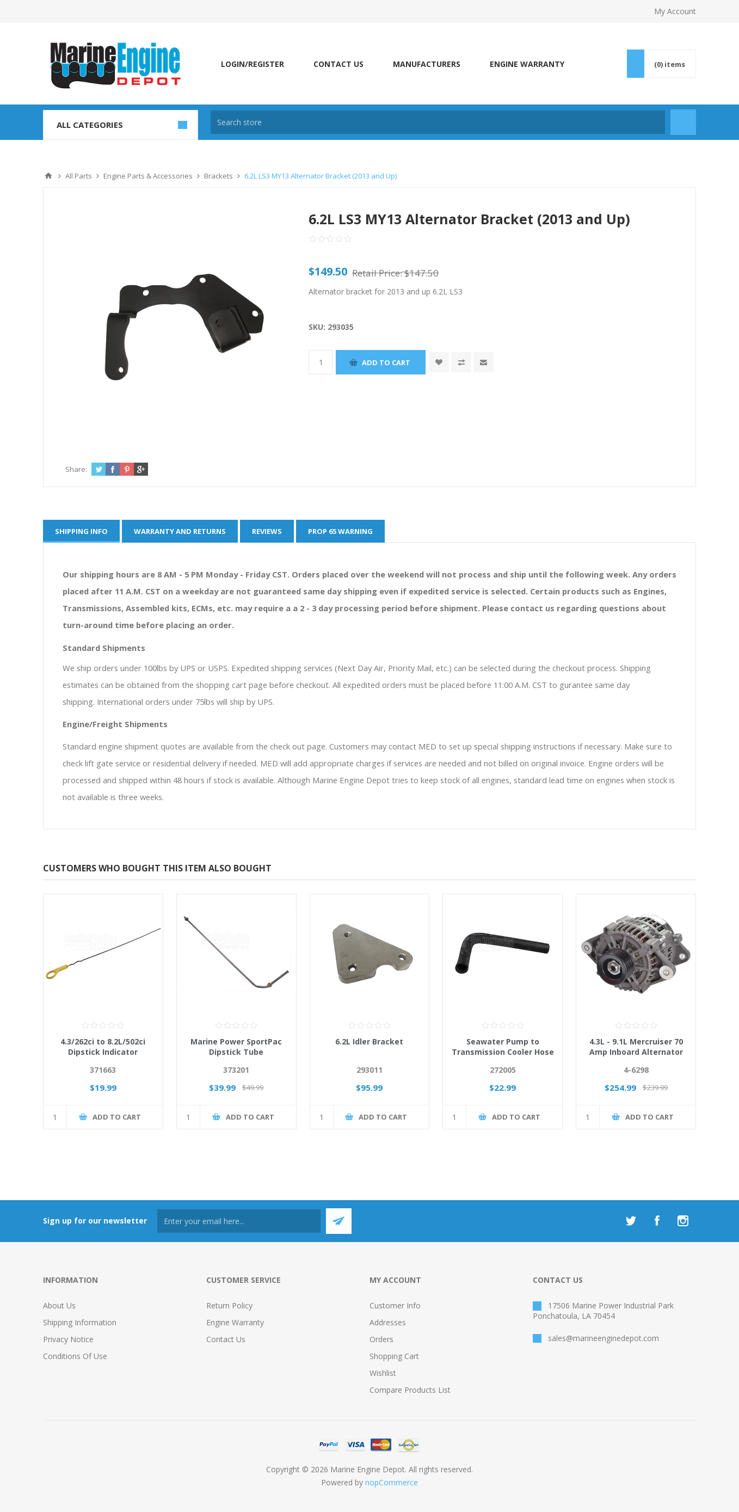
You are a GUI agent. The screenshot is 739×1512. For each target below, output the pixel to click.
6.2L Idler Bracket (369, 1041)
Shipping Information (79, 1322)
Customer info (395, 1305)
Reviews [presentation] (267, 531)
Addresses (387, 1322)
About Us (59, 1305)
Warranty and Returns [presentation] (180, 531)
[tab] (81, 531)
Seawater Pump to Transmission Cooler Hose (503, 1046)
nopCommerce (391, 1482)
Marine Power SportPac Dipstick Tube (236, 1046)
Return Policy (229, 1305)
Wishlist (382, 1373)
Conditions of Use (75, 1356)
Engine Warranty (235, 1322)
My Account (675, 11)
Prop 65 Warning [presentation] (340, 531)
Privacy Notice (68, 1339)
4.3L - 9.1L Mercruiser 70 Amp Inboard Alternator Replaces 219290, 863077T (636, 1051)
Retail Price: (377, 273)
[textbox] (438, 122)
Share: (76, 469)
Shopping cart (394, 1356)
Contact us (225, 1339)
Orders (381, 1339)
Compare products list (410, 1390)
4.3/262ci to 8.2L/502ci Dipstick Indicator (102, 1046)
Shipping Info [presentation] (81, 531)
